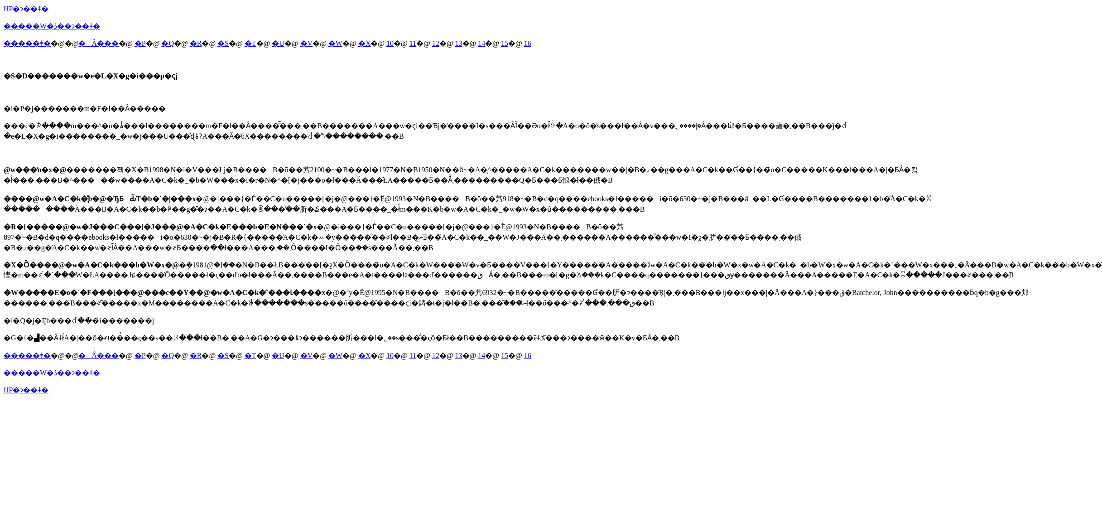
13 (458, 43)
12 (435, 43)
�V (306, 43)
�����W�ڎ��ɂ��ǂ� (52, 26)
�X (364, 43)
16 (527, 43)
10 (390, 43)
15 (504, 43)
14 (481, 43)
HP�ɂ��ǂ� (26, 9)
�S (223, 43)
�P (140, 43)
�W (335, 43)
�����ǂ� (27, 43)
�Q (167, 43)
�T (250, 43)
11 (412, 43)
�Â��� (98, 43)
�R (196, 43)
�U (278, 43)
